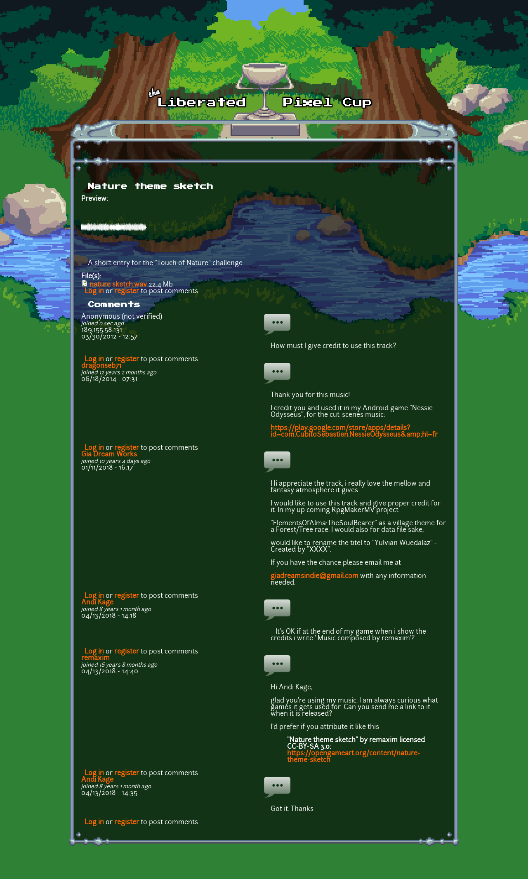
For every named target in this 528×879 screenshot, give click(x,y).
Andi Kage (97, 602)
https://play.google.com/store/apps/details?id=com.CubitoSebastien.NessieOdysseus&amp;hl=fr (354, 431)
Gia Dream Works (109, 454)
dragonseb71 (101, 366)
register (126, 291)
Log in (94, 291)
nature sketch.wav (118, 285)
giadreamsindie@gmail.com (314, 576)
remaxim (95, 658)
